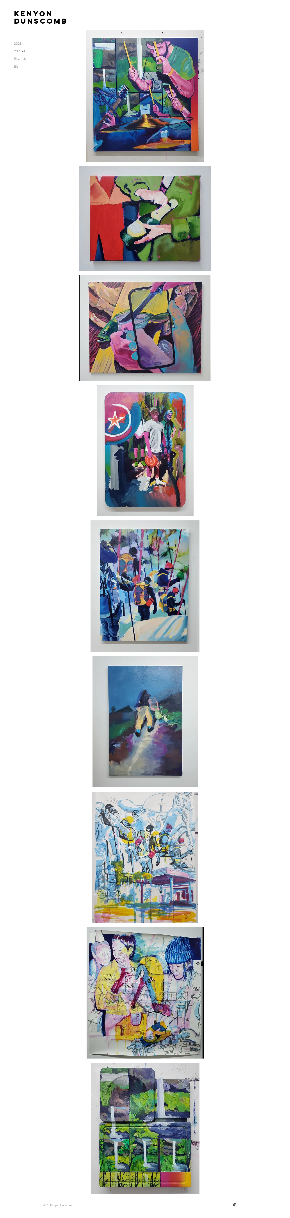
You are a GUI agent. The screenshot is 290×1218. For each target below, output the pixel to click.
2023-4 (19, 51)
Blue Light (20, 58)
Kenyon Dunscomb (41, 17)
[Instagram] (235, 1205)
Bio (16, 66)
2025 (17, 43)
